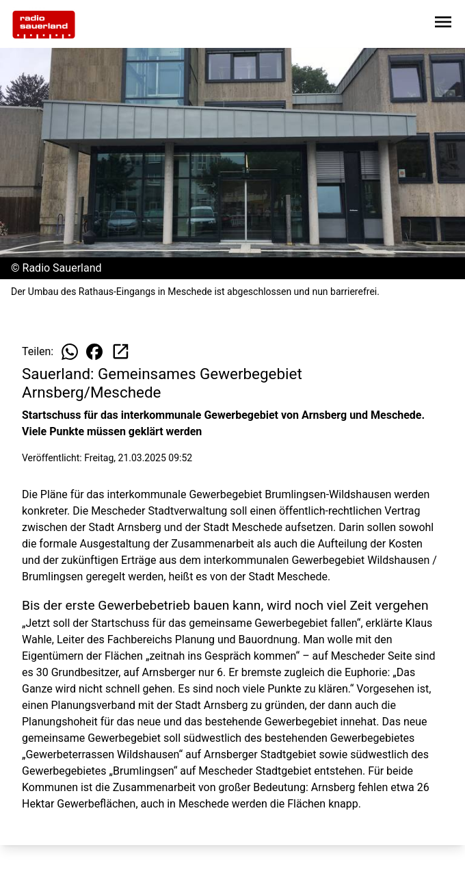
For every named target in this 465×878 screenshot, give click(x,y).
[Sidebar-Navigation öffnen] (443, 24)
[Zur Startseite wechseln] (44, 24)
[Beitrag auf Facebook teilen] (94, 352)
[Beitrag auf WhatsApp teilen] (70, 352)
